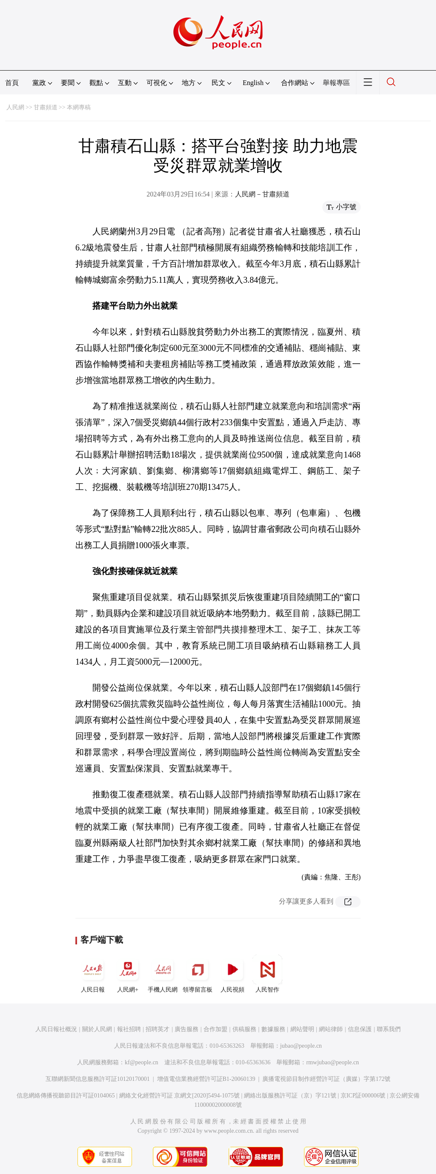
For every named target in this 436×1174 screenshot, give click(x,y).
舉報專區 (336, 82)
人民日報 (93, 974)
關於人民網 (97, 1029)
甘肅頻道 (45, 107)
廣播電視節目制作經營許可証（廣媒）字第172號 (326, 1079)
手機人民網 (163, 974)
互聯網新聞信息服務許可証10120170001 (98, 1079)
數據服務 (273, 1029)
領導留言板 (197, 974)
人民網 (15, 107)
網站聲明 (302, 1029)
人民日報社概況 (56, 1029)
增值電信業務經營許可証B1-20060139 (206, 1079)
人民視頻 (232, 974)
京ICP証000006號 (363, 1095)
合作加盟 (215, 1029)
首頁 (12, 82)
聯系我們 (389, 1029)
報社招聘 (129, 1029)
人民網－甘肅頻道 (262, 194)
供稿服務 (244, 1029)
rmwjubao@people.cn (332, 1062)
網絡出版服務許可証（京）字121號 (290, 1095)
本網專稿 (79, 107)
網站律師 (331, 1029)
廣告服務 (186, 1029)
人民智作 (267, 974)
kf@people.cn (141, 1062)
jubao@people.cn (301, 1046)
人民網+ (128, 974)
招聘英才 (157, 1029)
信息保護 (360, 1029)
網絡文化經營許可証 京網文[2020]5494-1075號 (179, 1095)
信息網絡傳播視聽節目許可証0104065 (66, 1095)
